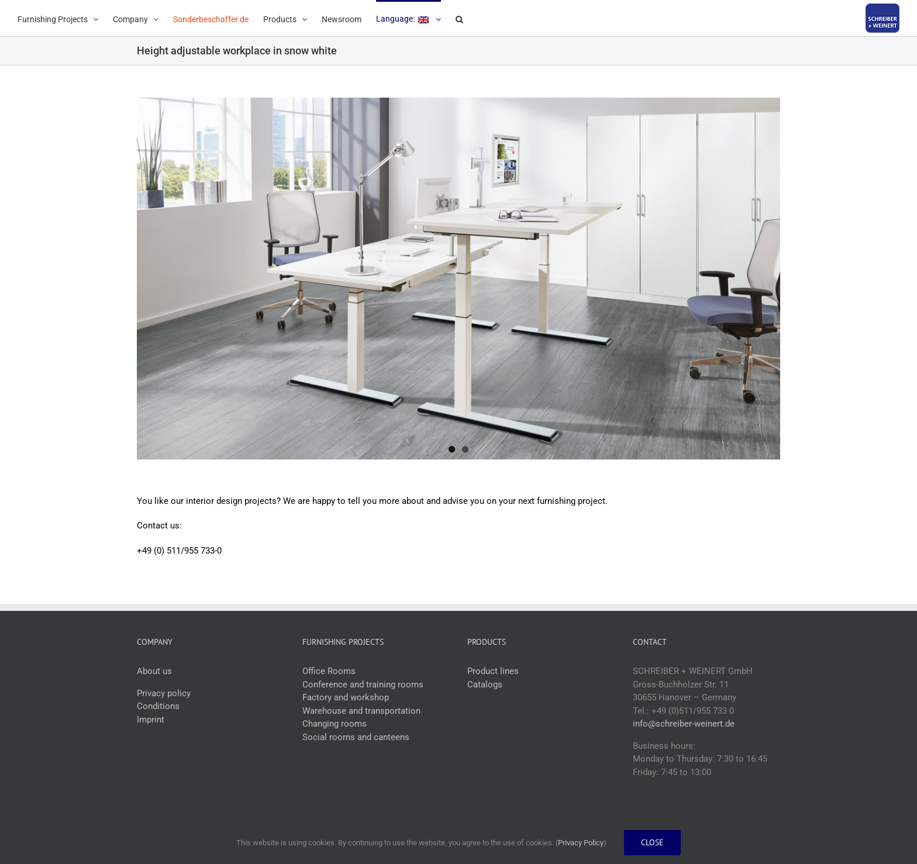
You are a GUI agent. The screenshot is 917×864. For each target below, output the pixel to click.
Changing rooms (334, 724)
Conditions (158, 706)
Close (652, 842)
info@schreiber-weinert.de (684, 724)
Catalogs (484, 684)
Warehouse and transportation (361, 711)
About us (154, 671)
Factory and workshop (345, 698)
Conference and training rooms (362, 684)
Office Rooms (329, 671)
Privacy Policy (581, 842)
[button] (459, 18)
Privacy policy (164, 693)
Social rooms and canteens (355, 737)
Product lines (493, 671)
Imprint (150, 719)
